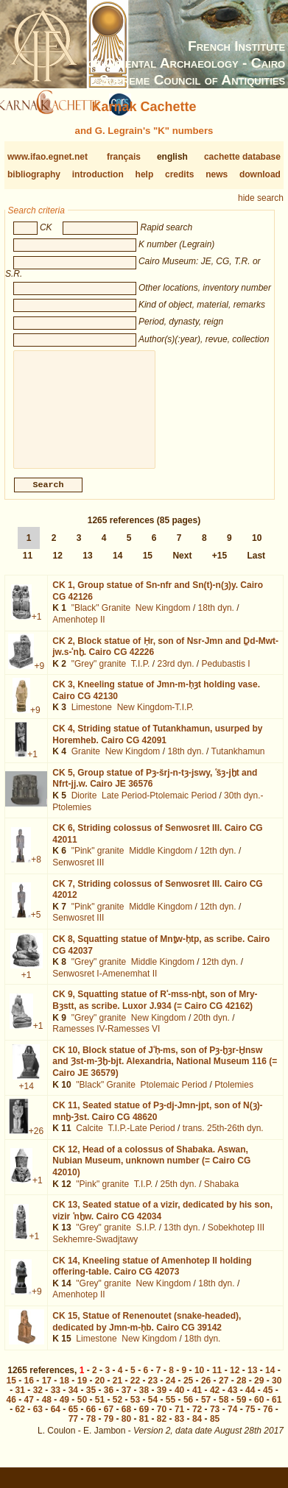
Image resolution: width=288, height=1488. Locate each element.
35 (91, 1402)
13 (87, 567)
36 (108, 1402)
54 (153, 1411)
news (217, 174)
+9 (39, 678)
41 (197, 1402)
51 (100, 1411)
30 (276, 1392)
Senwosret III (78, 874)
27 (223, 1392)
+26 (36, 1143)
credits (179, 174)
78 (91, 1430)
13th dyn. (182, 1239)
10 (256, 550)
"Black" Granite (101, 619)
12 (58, 567)
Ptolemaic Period (174, 1096)
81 (144, 1430)
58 (223, 1411)
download (260, 174)
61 (276, 1411)
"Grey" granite (99, 675)
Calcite (89, 1140)
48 (47, 1411)
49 (64, 1411)
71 (179, 1421)
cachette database (242, 157)
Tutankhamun (238, 763)
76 (268, 1421)
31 (20, 1402)
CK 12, (151, 1172)
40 (179, 1402)
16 (29, 1392)
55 (170, 1411)
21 (117, 1392)
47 (29, 1411)
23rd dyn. (175, 675)
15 (147, 567)
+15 (219, 567)
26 (206, 1392)
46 (11, 1411)
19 (82, 1392)
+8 (36, 871)
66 (91, 1421)
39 (161, 1402)
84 (197, 1430)
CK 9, (154, 1012)
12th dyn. (218, 862)
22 (135, 1392)
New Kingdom (163, 619)
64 (55, 1421)
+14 (25, 1098)
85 (214, 1430)
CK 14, (151, 1278)
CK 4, (157, 746)
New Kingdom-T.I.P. (155, 719)
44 (250, 1402)
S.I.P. (146, 1239)
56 (188, 1411)
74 (232, 1421)
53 (135, 1411)
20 (100, 1392)
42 (214, 1402)
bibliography (33, 174)
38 (144, 1402)
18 (64, 1392)
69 (144, 1421)
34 (73, 1402)
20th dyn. (212, 1029)
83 (179, 1430)
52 (117, 1411)
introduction (98, 174)
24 (170, 1392)
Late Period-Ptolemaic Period (159, 807)
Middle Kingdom (160, 862)
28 (241, 1392)
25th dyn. (178, 1196)
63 (38, 1421)
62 (20, 1421)
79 (108, 1430)
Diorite (84, 807)
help (145, 174)
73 (214, 1421)
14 (117, 567)
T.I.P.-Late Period (141, 1140)
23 (153, 1392)
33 (55, 1402)
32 (38, 1402)
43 (232, 1402)
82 (161, 1430)
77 (73, 1430)
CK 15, (146, 1333)
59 (241, 1411)
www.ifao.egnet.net (47, 157)
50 (82, 1411)
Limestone (91, 719)
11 (27, 567)
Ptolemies (233, 1096)
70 (161, 1421)
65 (73, 1421)
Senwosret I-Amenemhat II (104, 985)
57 (206, 1411)
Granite (85, 763)
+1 (37, 628)
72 (197, 1421)
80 (126, 1430)
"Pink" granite (97, 862)
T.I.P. (140, 675)
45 (268, 1402)
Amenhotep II (78, 631)
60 (259, 1411)
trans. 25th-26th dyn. (223, 1140)
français (124, 157)
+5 (36, 926)
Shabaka (221, 1196)
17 (47, 1392)
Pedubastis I (226, 675)
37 (126, 1402)
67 (108, 1421)
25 (188, 1392)
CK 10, (164, 1073)
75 (250, 1421)
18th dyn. (216, 619)
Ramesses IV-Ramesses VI (106, 1040)
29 (259, 1392)
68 (126, 1421)
